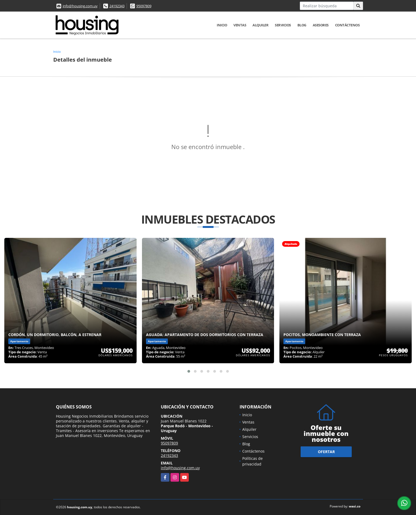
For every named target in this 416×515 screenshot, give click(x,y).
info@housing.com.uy (80, 5)
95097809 (143, 5)
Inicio (222, 25)
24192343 (117, 5)
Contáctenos (347, 25)
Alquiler (260, 25)
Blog (301, 25)
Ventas (239, 25)
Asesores (321, 25)
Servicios (283, 25)
